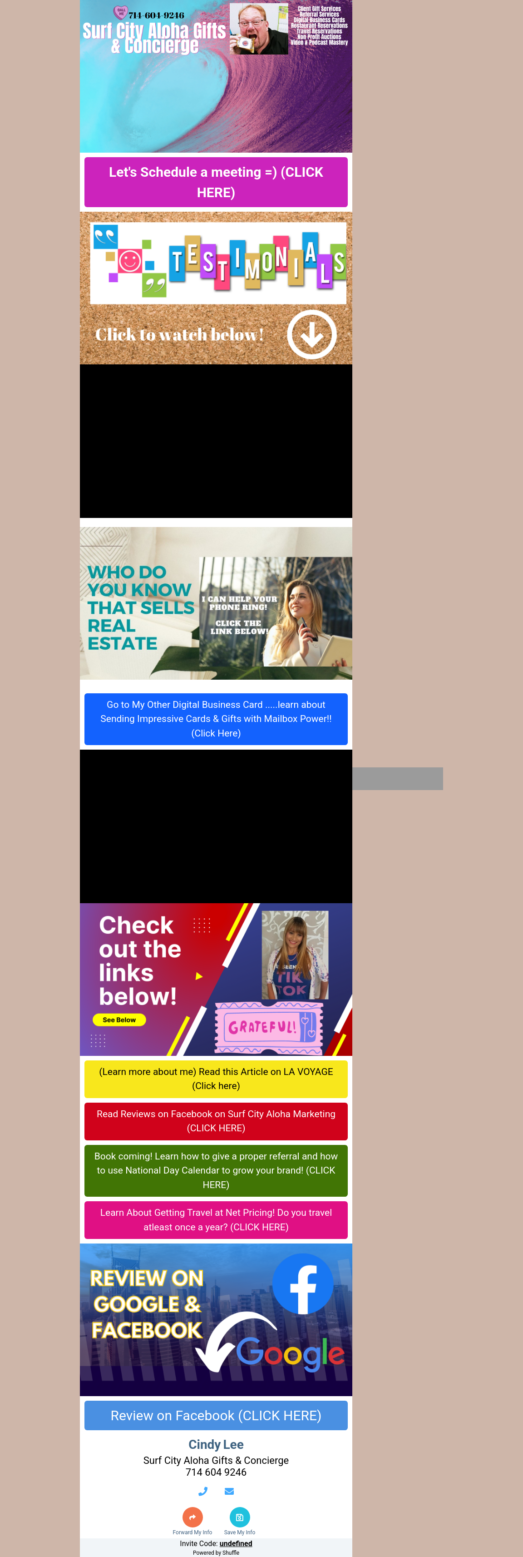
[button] (193, 1517)
